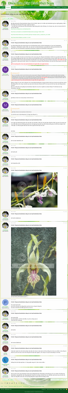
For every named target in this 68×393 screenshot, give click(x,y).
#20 (66, 368)
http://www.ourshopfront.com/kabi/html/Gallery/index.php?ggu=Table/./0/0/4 (27, 31)
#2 (66, 40)
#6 (66, 102)
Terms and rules (50, 389)
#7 (66, 117)
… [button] (6, 18)
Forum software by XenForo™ (34, 391)
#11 (66, 168)
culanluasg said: (15, 73)
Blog (61, 389)
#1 (66, 21)
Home (3, 7)
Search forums (8, 9)
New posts (3, 9)
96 (8, 18)
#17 (66, 334)
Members (22, 7)
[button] (18, 7)
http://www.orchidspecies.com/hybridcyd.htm (21, 29)
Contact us (44, 389)
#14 (66, 299)
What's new (14, 7)
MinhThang (5, 74)
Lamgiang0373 (5, 364)
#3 (66, 51)
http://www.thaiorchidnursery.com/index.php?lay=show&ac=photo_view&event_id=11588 (30, 34)
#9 (66, 145)
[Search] (64, 7)
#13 (66, 222)
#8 (66, 134)
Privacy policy (56, 389)
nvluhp (5, 353)
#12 (66, 211)
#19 (66, 357)
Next (11, 18)
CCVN (2, 389)
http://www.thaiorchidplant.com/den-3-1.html (20, 37)
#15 (66, 311)
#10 (66, 156)
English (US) (8, 389)
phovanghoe (5, 306)
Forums (8, 7)
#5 (66, 91)
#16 (66, 323)
